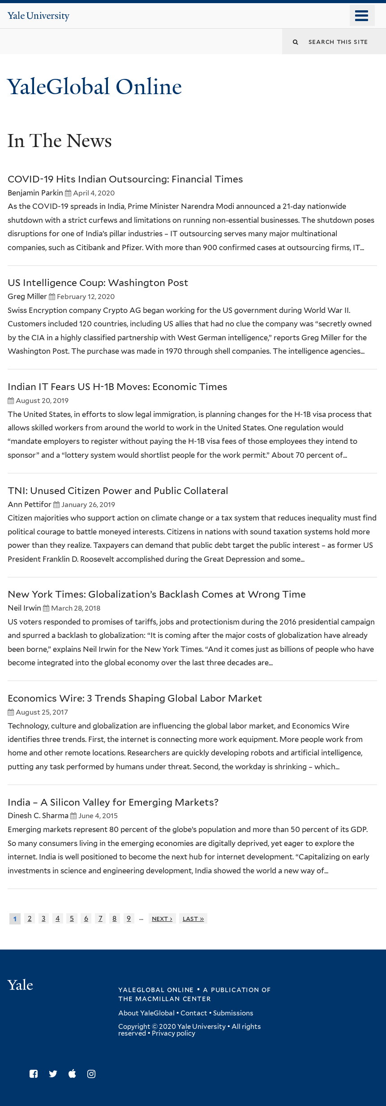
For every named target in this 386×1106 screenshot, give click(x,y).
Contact (193, 1013)
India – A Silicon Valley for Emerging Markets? (113, 802)
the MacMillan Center (164, 998)
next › (162, 918)
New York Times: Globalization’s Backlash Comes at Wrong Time (157, 594)
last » (193, 918)
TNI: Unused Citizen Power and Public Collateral (118, 490)
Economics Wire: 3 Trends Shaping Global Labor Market (135, 698)
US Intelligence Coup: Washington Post (98, 282)
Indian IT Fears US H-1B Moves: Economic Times (117, 386)
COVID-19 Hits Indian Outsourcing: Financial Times (125, 179)
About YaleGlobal (146, 1013)
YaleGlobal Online (94, 86)
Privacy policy (173, 1033)
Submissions (233, 1013)
